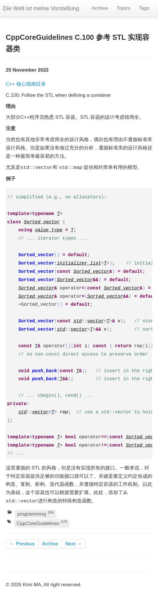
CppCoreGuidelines (42, 523)
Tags (144, 8)
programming (35, 513)
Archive (100, 8)
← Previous (22, 543)
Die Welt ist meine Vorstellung (41, 8)
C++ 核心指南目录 (26, 84)
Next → (73, 543)
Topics (123, 8)
